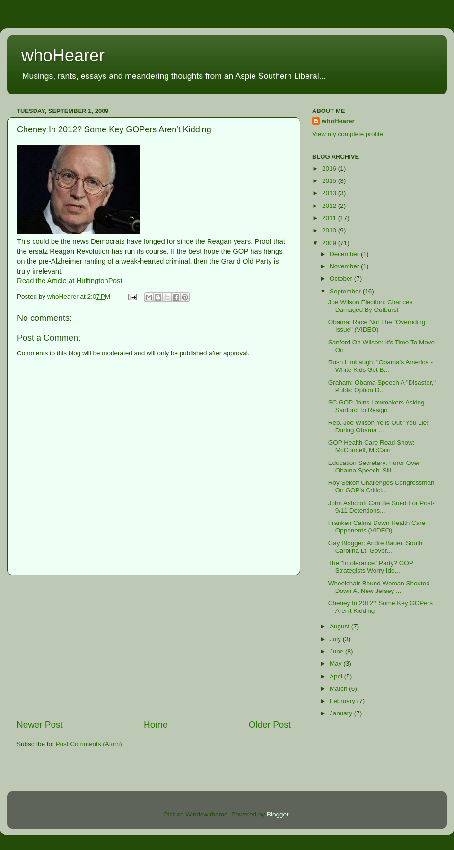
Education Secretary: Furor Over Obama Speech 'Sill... (374, 466)
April (337, 676)
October (342, 278)
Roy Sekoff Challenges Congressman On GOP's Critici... (381, 486)
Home (155, 725)
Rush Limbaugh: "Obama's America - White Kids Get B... (380, 366)
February (343, 700)
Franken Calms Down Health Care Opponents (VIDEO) (377, 526)
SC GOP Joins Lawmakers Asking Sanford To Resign (376, 406)
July (336, 639)
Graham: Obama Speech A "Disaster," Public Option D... (382, 386)
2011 (330, 218)
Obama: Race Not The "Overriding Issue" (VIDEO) (377, 325)
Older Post (270, 725)
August (340, 626)
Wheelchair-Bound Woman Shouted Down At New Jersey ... (379, 587)
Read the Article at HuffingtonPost (69, 280)
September (346, 291)
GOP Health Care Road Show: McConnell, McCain (371, 446)
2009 (330, 243)
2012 (330, 205)
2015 (330, 180)
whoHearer (63, 55)
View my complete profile (347, 133)
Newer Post (40, 725)
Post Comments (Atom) (89, 743)
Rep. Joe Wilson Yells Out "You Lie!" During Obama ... (379, 426)
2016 (330, 168)
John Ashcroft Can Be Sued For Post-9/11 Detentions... (381, 506)
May (336, 663)
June (337, 651)
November (345, 266)
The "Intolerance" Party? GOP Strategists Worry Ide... (370, 566)
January (342, 713)
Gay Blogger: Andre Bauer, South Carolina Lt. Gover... (375, 547)
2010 (330, 230)
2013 (330, 193)
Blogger (277, 814)
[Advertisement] (154, 647)
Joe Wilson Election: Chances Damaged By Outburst (370, 306)
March (339, 688)
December (345, 254)
